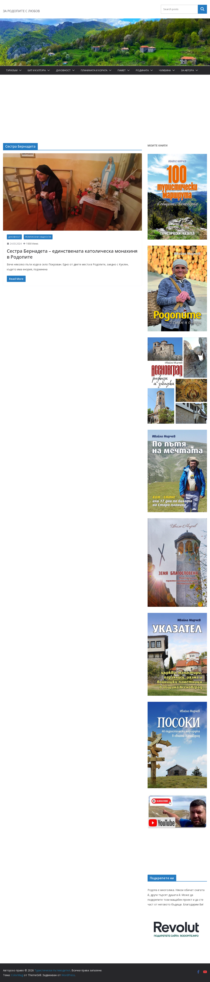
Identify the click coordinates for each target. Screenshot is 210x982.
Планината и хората (94, 70)
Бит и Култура (37, 70)
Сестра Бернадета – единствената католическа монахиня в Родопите (72, 254)
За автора (187, 70)
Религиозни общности (38, 237)
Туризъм (11, 70)
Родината (142, 70)
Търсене (202, 9)
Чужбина (165, 70)
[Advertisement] (105, 103)
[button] (19, 70)
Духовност (63, 70)
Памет (122, 70)
